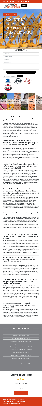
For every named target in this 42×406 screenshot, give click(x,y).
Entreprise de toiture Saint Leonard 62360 (21, 363)
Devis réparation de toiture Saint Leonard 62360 (21, 349)
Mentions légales (19, 403)
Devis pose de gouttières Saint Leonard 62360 (21, 355)
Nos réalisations (10, 14)
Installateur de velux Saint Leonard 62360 (21, 338)
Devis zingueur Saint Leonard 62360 (21, 352)
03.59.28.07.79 (9, 1)
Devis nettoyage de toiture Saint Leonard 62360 (21, 346)
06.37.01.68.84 (23, 1)
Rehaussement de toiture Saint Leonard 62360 (21, 341)
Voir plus (21, 393)
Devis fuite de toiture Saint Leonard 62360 (21, 361)
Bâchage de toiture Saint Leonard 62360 (21, 358)
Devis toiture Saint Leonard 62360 (21, 335)
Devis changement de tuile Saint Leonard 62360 (21, 344)
